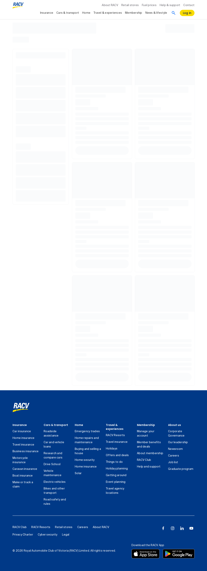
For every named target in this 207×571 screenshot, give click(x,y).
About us (174, 425)
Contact (188, 5)
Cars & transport (56, 425)
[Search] (173, 13)
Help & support (170, 5)
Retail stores (130, 5)
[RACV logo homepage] (18, 5)
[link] (21, 407)
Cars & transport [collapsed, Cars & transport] (67, 13)
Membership (146, 425)
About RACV (110, 5)
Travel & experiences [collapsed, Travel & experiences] (108, 13)
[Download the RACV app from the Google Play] (178, 553)
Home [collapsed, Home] (86, 13)
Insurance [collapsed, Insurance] (46, 13)
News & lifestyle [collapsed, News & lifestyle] (156, 13)
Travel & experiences (114, 427)
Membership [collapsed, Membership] (133, 13)
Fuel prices (149, 5)
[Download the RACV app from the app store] (145, 553)
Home (79, 425)
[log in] (187, 13)
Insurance (20, 425)
